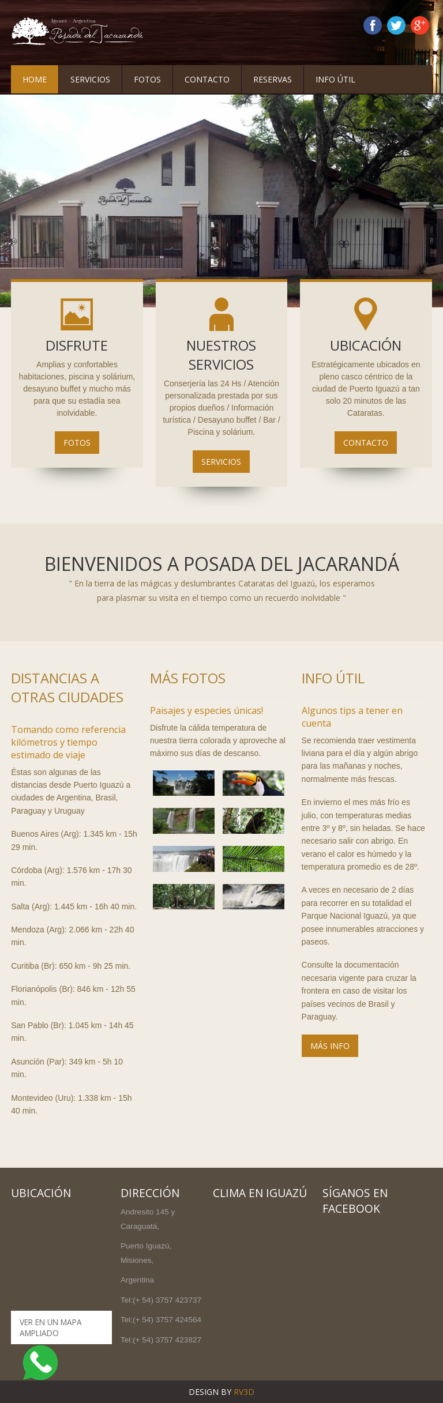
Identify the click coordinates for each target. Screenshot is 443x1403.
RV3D (244, 1391)
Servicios (90, 79)
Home (34, 79)
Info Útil (335, 79)
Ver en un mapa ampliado (51, 1327)
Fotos (147, 79)
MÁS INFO (330, 1045)
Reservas (272, 79)
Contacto (207, 79)
